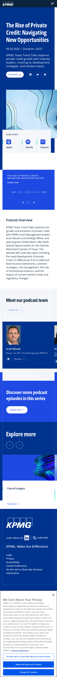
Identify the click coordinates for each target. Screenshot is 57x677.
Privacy (10, 558)
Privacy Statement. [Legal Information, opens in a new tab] (20, 650)
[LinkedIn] (30, 75)
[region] (28, 634)
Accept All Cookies (28, 672)
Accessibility (13, 562)
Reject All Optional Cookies (28, 664)
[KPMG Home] (8, 3)
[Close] (53, 595)
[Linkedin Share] (26, 537)
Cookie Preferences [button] (16, 565)
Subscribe (40, 538)
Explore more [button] (15, 409)
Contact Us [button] (13, 310)
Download (15, 74)
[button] (52, 4)
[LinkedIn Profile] (8, 359)
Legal (9, 554)
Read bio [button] (18, 359)
